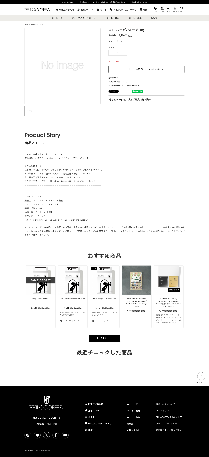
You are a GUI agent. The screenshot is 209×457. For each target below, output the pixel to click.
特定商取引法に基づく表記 (169, 430)
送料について (114, 77)
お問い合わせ (133, 430)
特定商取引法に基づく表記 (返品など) (124, 85)
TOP (26, 24)
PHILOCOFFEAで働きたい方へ (170, 417)
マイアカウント (163, 410)
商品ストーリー (114, 41)
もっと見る (102, 338)
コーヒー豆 (57, 17)
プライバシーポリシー (166, 423)
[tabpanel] (62, 66)
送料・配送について (165, 404)
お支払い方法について (117, 81)
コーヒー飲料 (113, 17)
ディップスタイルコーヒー (84, 17)
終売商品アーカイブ (39, 24)
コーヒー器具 (135, 17)
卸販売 (154, 17)
